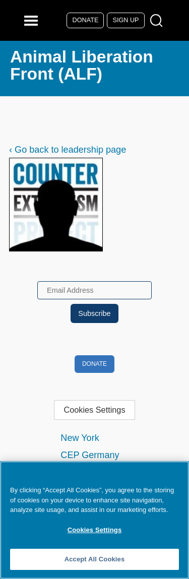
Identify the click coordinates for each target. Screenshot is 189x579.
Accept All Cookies (95, 559)
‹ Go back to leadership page (67, 150)
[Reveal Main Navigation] (32, 20)
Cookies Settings (94, 409)
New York (79, 438)
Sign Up (126, 20)
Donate (86, 20)
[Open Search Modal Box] (158, 21)
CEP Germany (89, 455)
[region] (94, 520)
